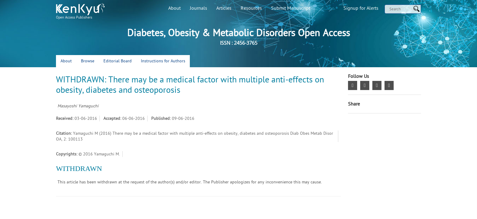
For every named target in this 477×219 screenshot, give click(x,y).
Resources (251, 8)
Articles (224, 8)
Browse (87, 61)
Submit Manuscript (290, 8)
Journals (198, 8)
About (174, 8)
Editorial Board (117, 61)
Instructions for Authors (163, 61)
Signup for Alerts (360, 8)
